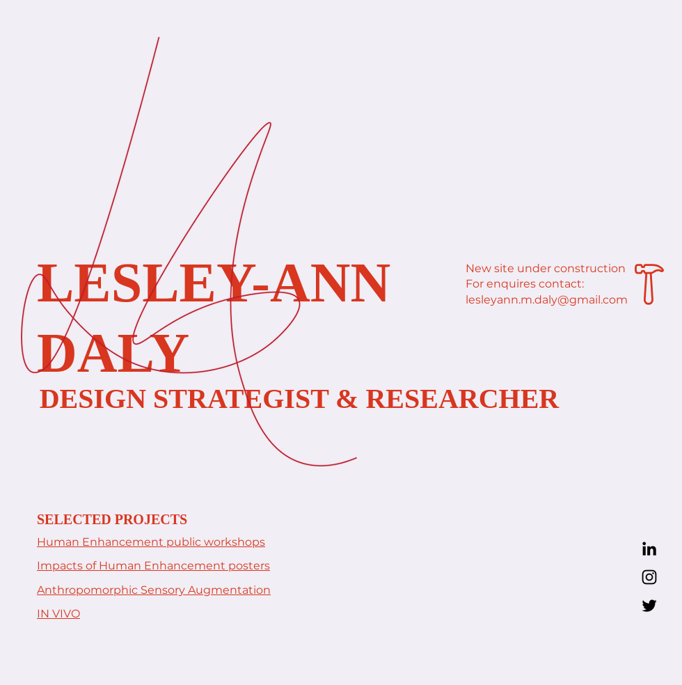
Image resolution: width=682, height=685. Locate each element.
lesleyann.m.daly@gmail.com (547, 299)
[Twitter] (649, 605)
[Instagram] (649, 577)
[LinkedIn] (649, 548)
